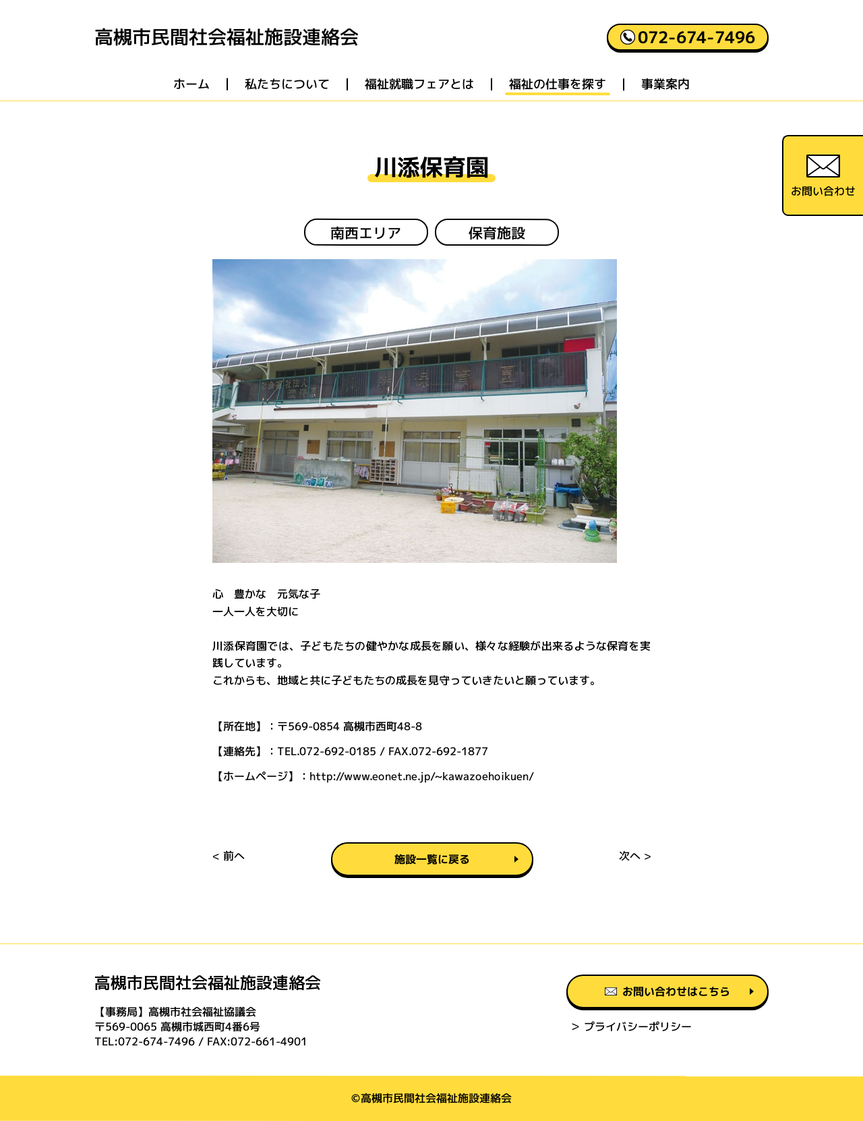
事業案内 (665, 84)
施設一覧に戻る (431, 859)
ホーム (191, 84)
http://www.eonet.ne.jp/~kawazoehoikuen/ (421, 775)
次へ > (635, 855)
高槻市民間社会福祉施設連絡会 (226, 37)
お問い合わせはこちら (667, 991)
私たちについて (287, 84)
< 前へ (228, 855)
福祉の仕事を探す (557, 84)
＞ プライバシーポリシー (631, 1026)
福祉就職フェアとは (419, 84)
